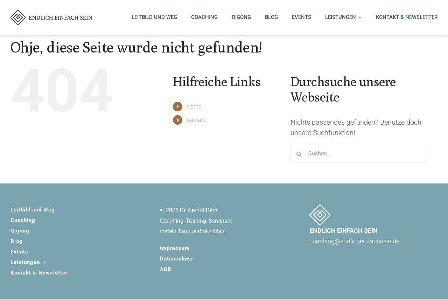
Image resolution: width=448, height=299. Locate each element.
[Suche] (299, 153)
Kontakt (196, 120)
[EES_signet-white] (319, 208)
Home (194, 106)
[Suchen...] (358, 153)
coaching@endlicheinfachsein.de (354, 241)
